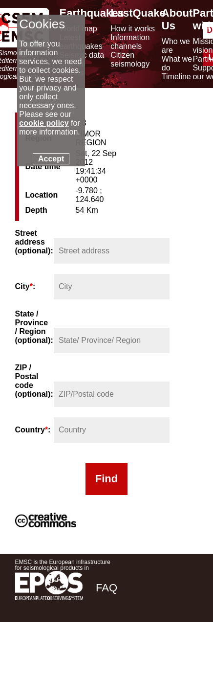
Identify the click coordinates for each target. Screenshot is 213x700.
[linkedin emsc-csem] (157, 657)
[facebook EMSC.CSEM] (104, 657)
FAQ (106, 588)
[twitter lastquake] (130, 657)
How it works (132, 28)
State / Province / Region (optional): (33, 327)
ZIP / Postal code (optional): (33, 380)
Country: (33, 430)
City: (25, 286)
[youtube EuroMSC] (184, 657)
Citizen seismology (129, 59)
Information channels (129, 41)
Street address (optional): (33, 242)
